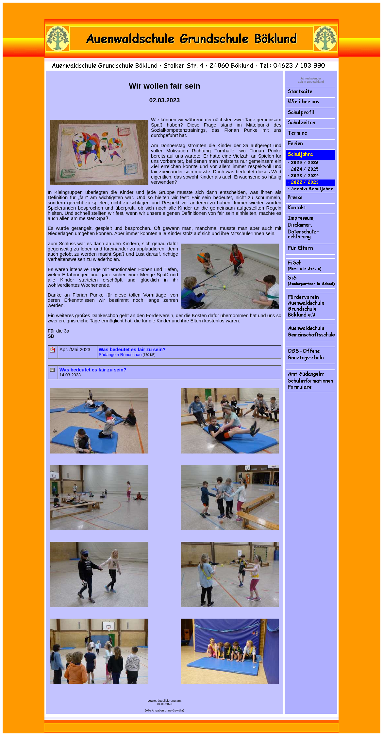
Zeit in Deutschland (311, 81)
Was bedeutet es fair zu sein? (92, 369)
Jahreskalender (310, 78)
